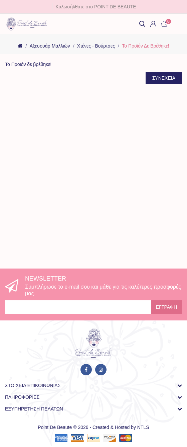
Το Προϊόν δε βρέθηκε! (145, 46)
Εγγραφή (166, 307)
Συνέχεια (163, 78)
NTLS (143, 427)
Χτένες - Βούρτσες (96, 46)
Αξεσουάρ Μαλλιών (50, 46)
